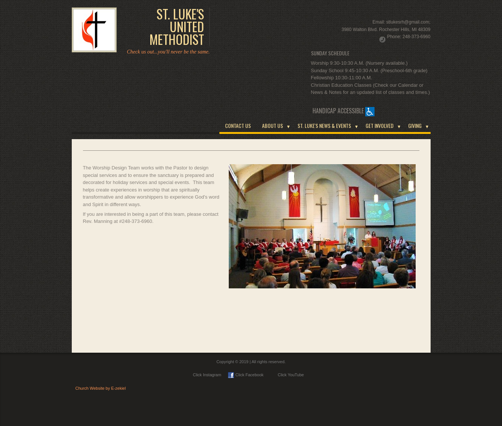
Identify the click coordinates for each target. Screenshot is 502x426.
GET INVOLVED (380, 125)
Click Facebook (246, 375)
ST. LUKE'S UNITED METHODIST (177, 26)
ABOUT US (272, 125)
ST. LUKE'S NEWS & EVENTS (324, 125)
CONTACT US (238, 125)
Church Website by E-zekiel (101, 388)
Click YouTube (287, 375)
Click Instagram (207, 375)
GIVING (415, 125)
